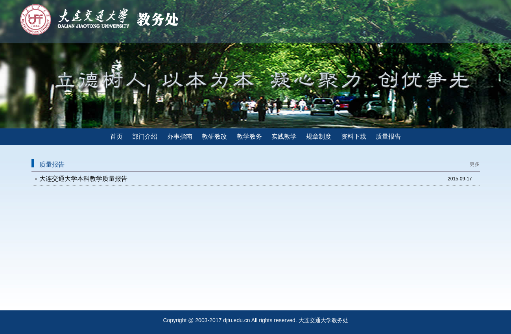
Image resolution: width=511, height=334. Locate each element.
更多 (475, 164)
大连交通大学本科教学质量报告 (83, 178)
